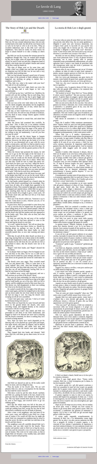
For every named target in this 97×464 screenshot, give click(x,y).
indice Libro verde (43, 18)
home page (56, 18)
